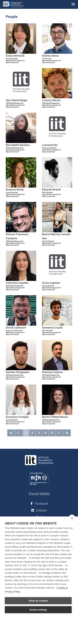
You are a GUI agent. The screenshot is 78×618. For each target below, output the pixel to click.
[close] (72, 518)
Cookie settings (38, 609)
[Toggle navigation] (73, 4)
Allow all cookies (38, 600)
